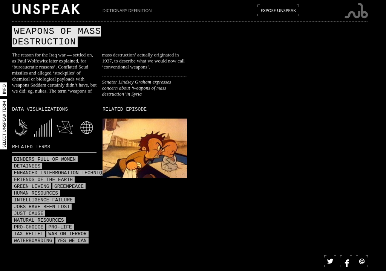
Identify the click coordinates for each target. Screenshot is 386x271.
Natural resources (39, 220)
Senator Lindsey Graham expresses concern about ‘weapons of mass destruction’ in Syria (136, 88)
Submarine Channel (356, 10)
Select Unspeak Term (4, 124)
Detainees (27, 166)
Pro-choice (28, 227)
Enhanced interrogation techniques (62, 173)
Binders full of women (45, 159)
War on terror (67, 234)
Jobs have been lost (42, 207)
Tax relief (28, 234)
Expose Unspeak (278, 10)
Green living (31, 186)
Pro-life (60, 227)
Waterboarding (33, 241)
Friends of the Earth (43, 180)
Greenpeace (69, 186)
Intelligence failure (43, 200)
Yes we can (72, 241)
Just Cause (28, 213)
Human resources (36, 193)
